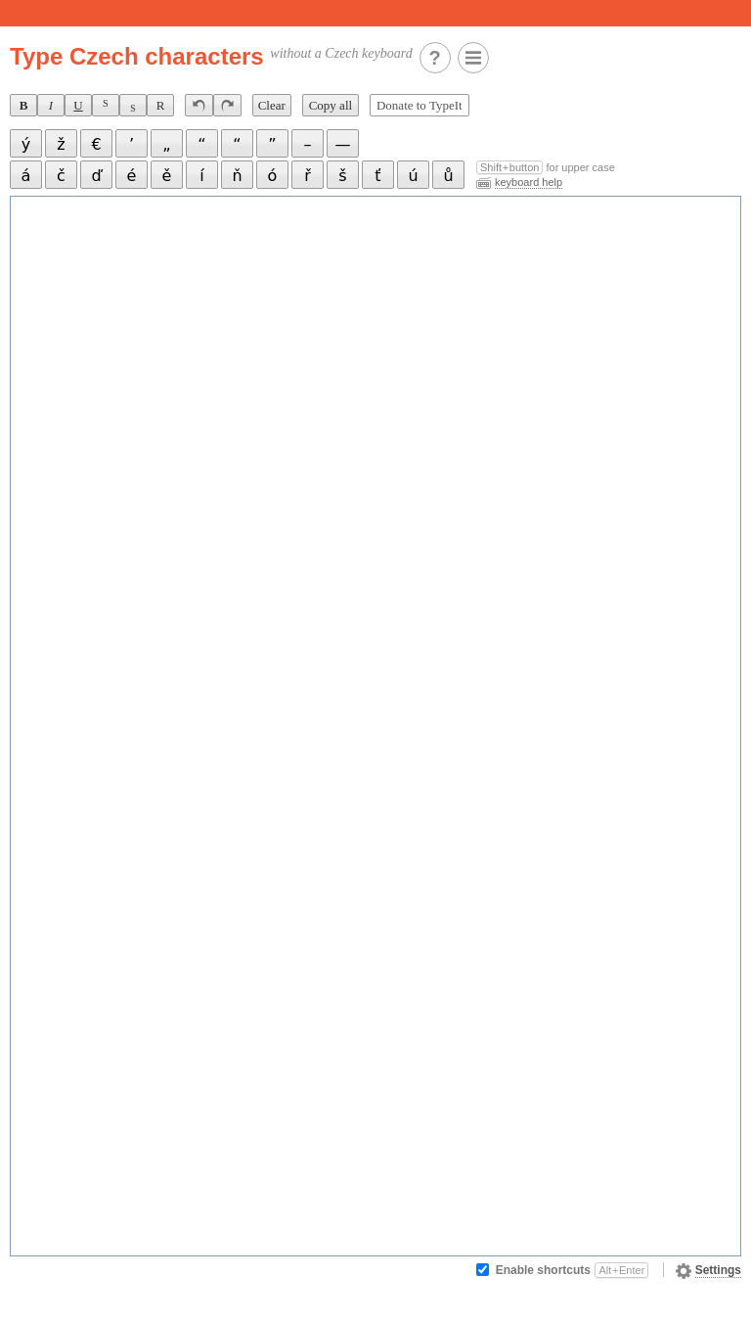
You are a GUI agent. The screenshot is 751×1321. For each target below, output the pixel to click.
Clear (272, 105)
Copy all (330, 105)
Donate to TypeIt (419, 105)
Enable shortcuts (572, 1270)
